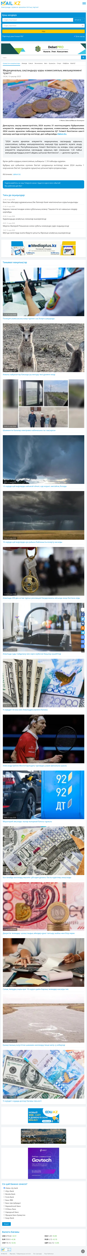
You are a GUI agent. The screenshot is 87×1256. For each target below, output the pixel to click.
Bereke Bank (10, 1194)
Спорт (59, 63)
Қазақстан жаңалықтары (11, 63)
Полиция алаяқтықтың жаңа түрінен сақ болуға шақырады (43, 294)
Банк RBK (9, 1200)
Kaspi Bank (9, 1218)
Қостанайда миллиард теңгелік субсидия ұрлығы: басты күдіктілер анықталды (43, 852)
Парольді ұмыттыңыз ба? (12, 36)
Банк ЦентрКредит (13, 1203)
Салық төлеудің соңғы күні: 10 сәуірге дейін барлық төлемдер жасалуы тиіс (43, 964)
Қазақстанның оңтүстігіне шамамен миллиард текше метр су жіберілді (43, 1020)
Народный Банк (12, 1212)
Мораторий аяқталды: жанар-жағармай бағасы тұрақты (43, 797)
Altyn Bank (9, 1191)
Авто (45, 63)
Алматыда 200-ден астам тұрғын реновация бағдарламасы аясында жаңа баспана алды (43, 573)
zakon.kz (17, 174)
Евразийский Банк (13, 1206)
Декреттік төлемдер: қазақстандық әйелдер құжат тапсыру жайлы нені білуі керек (43, 908)
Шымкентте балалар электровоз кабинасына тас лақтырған (43, 405)
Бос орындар (37, 1254)
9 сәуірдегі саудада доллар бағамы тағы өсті (43, 1076)
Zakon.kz (62, 134)
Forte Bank (9, 1197)
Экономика (39, 63)
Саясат (30, 63)
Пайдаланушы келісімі (23, 1254)
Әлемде (24, 63)
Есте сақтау (80, 36)
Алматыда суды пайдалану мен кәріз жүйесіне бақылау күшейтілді (43, 629)
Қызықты (52, 63)
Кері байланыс (49, 1254)
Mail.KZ (72, 63)
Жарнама (12, 1254)
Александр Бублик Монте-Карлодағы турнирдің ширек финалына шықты (43, 741)
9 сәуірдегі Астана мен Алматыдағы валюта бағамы (43, 685)
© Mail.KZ (4, 1254)
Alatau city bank (11, 1188)
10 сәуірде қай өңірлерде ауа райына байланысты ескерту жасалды (43, 517)
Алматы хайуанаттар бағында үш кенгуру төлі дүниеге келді (43, 349)
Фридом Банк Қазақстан (15, 1215)
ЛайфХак (66, 63)
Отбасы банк (10, 1209)
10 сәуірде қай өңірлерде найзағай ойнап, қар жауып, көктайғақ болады (43, 461)
